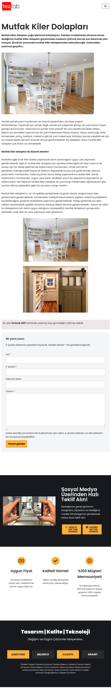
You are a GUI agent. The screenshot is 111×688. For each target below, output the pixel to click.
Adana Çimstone (67, 668)
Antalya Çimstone (30, 671)
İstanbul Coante (76, 665)
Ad (8, 355)
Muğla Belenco (51, 673)
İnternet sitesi (13, 379)
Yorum (10, 392)
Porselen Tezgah (28, 665)
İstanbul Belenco (60, 665)
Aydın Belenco (76, 671)
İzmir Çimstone (51, 668)
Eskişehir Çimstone (67, 673)
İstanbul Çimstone (44, 665)
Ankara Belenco (37, 668)
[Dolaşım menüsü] (105, 6)
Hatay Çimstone (46, 671)
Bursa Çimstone (82, 668)
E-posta (11, 367)
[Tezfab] (11, 6)
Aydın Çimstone (61, 671)
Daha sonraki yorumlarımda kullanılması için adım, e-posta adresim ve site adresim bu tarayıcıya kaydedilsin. (54, 435)
